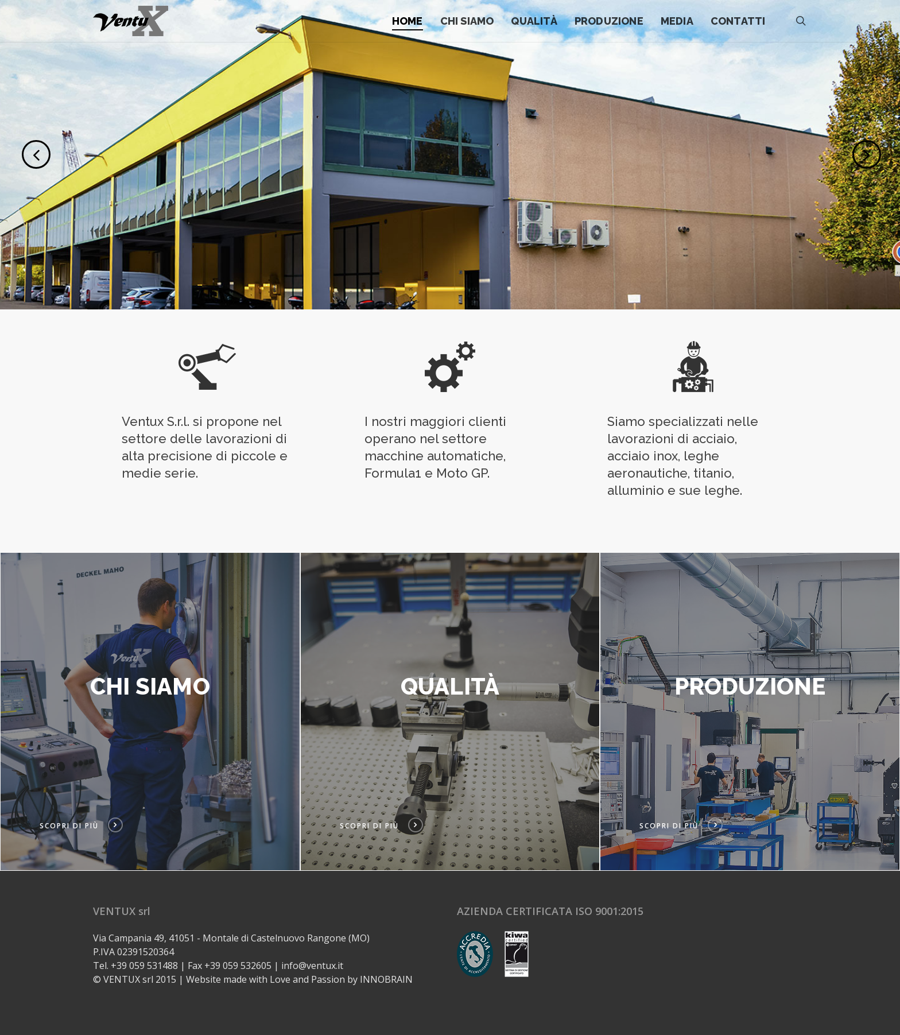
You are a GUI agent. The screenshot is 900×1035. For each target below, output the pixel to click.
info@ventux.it (312, 965)
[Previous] (17, 153)
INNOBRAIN (386, 979)
